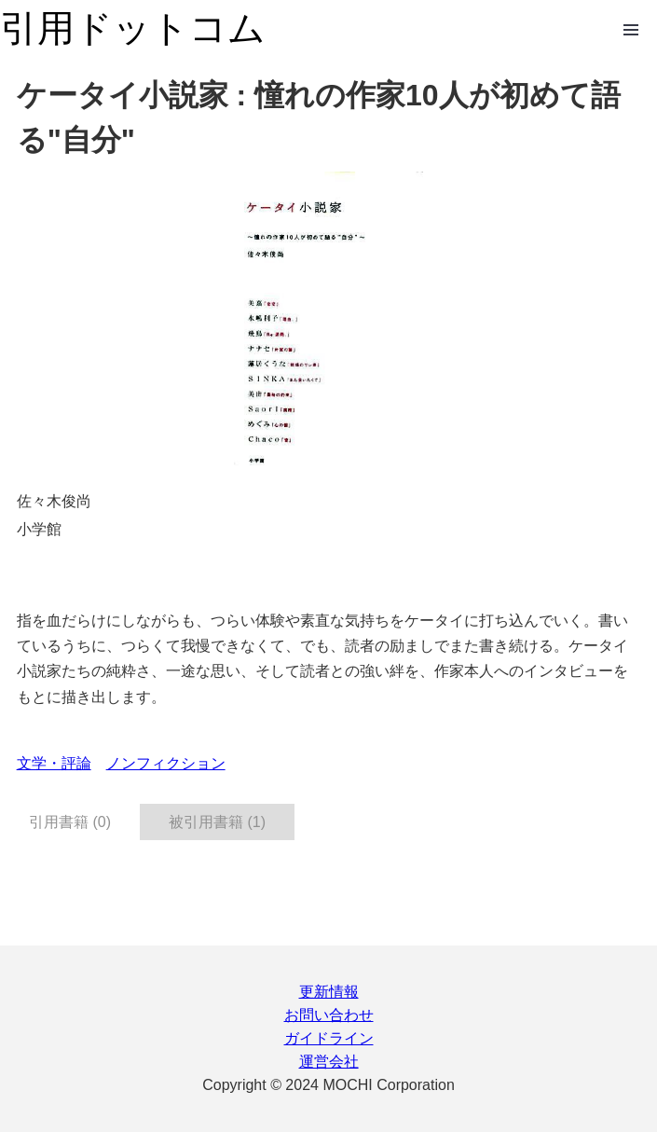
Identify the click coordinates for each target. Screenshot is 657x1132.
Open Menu (630, 29)
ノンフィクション (166, 763)
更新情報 (329, 992)
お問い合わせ (329, 1015)
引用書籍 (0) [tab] (70, 822)
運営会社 (329, 1062)
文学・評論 (54, 763)
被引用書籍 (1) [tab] (217, 822)
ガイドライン (329, 1038)
